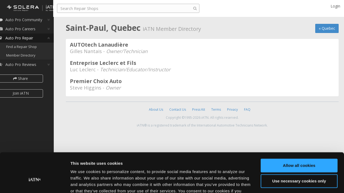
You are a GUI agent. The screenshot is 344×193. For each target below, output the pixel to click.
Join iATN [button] (27, 94)
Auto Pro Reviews (24, 66)
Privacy (232, 109)
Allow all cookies (299, 135)
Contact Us (177, 109)
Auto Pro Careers (23, 30)
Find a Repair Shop (28, 48)
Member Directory (27, 56)
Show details (82, 182)
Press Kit (198, 109)
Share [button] (27, 80)
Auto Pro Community (27, 21)
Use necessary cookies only (299, 151)
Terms (216, 109)
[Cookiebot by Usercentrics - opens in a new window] (34, 183)
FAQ (247, 109)
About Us (156, 109)
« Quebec (327, 28)
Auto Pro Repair (22, 39)
